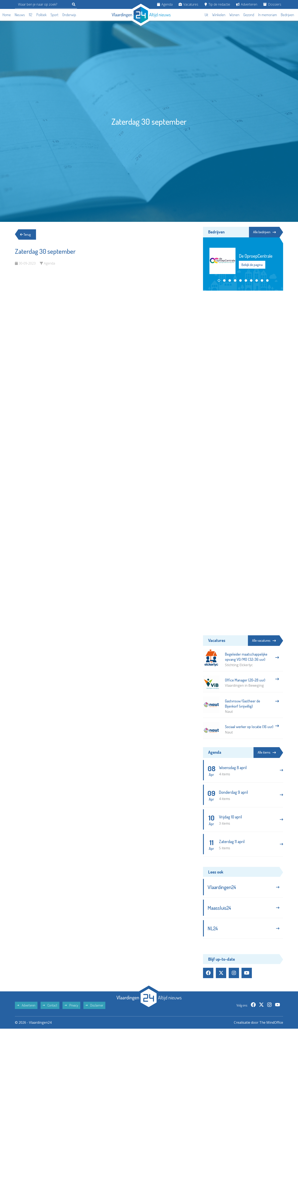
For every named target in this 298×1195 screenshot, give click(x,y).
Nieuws (20, 14)
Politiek (41, 14)
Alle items (267, 752)
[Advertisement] (243, 325)
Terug (25, 234)
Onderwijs (69, 14)
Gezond (248, 14)
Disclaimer (94, 1005)
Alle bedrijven (264, 232)
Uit (206, 14)
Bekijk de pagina (252, 265)
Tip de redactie (217, 4)
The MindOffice (271, 1022)
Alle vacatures (264, 640)
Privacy (71, 1005)
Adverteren (246, 4)
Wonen (234, 14)
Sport (54, 14)
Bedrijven (287, 14)
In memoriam (267, 14)
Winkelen (218, 14)
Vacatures (188, 4)
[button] (219, 280)
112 (30, 14)
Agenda (165, 4)
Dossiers (272, 4)
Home (6, 14)
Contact (50, 1005)
